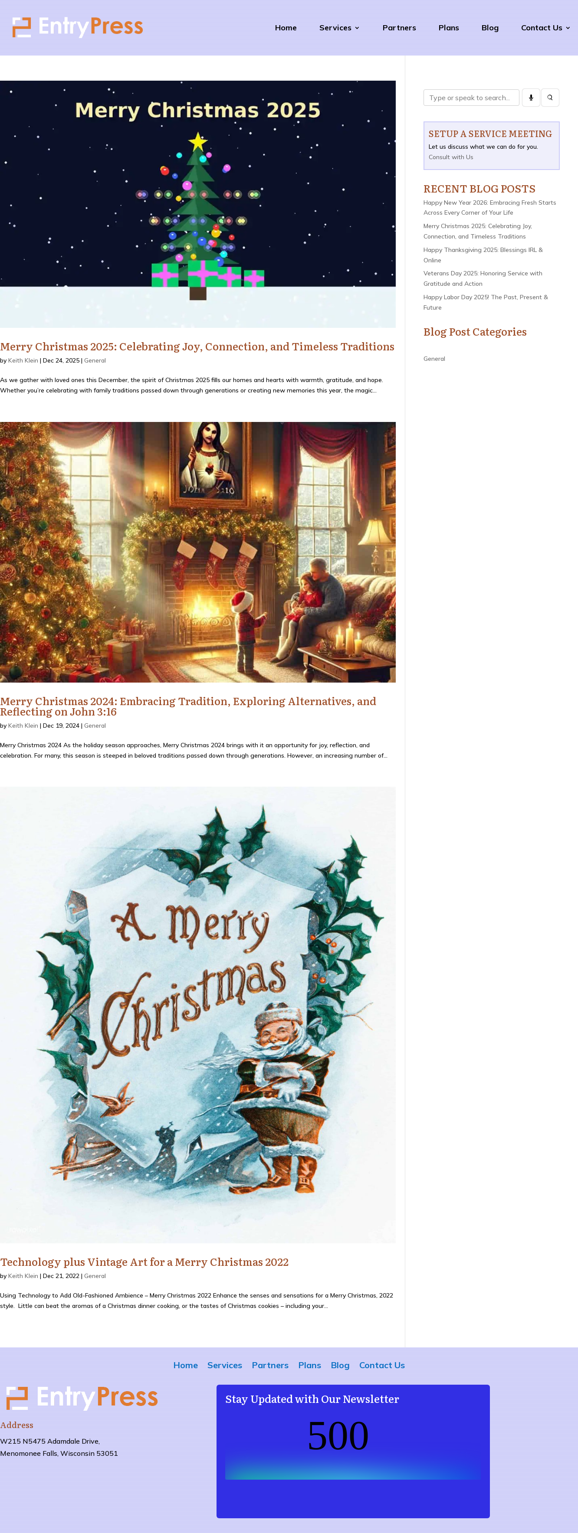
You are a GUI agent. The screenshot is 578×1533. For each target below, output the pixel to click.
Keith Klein (23, 360)
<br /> (353, 1447)
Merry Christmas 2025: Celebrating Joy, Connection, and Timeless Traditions (197, 345)
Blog (490, 28)
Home (286, 28)
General (95, 360)
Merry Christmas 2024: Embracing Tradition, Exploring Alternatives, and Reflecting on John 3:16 (188, 706)
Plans (449, 28)
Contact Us (541, 28)
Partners (399, 28)
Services (335, 28)
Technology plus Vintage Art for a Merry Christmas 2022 (144, 1261)
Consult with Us (451, 157)
